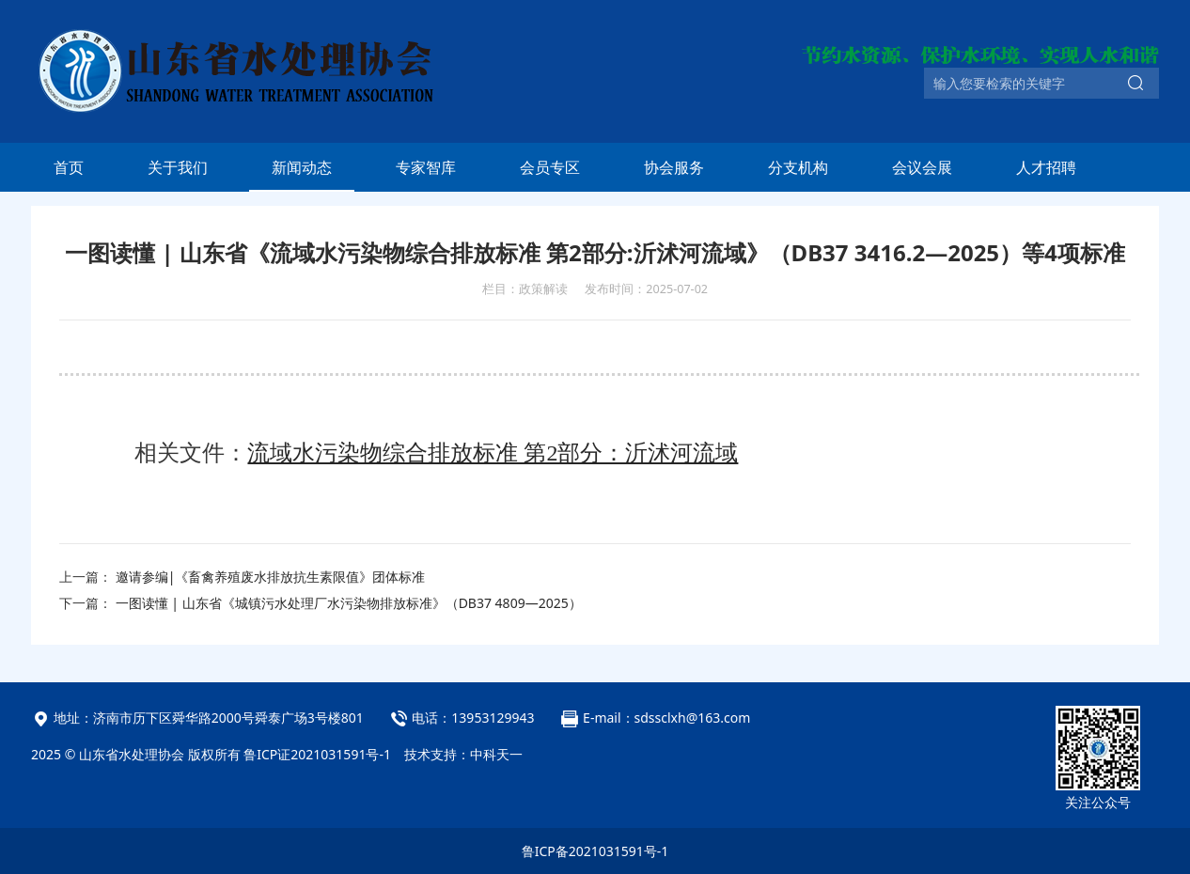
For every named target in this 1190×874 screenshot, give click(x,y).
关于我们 (178, 167)
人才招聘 (1046, 167)
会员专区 (550, 167)
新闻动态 (302, 167)
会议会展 (922, 167)
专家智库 (426, 167)
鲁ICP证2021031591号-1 (317, 754)
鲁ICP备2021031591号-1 (595, 851)
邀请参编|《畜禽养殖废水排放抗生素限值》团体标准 (271, 576)
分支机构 (798, 167)
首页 (69, 167)
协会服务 (674, 167)
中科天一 (496, 754)
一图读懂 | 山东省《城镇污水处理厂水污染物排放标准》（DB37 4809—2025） (349, 603)
